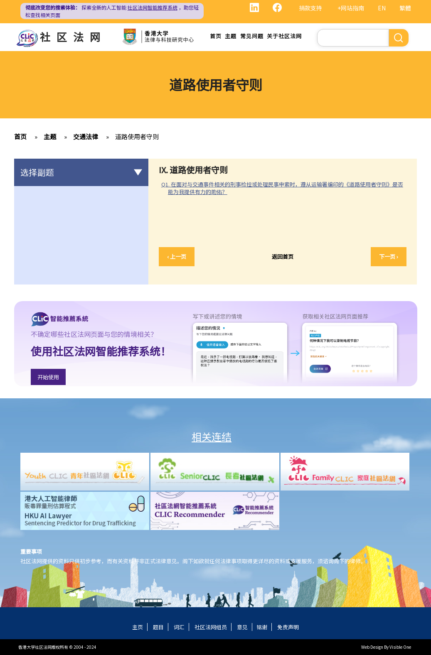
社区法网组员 (211, 627)
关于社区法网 (283, 36)
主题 (230, 36)
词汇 (179, 627)
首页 (216, 36)
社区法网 (73, 36)
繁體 (405, 8)
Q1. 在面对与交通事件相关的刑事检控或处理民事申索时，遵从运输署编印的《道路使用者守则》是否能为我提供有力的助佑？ (282, 188)
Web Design (372, 647)
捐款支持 (310, 8)
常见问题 (251, 36)
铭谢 (261, 627)
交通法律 (85, 136)
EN (382, 8)
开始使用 (48, 377)
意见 (242, 627)
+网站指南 (350, 8)
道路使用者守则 (137, 136)
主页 (137, 627)
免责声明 (288, 627)
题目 (158, 627)
